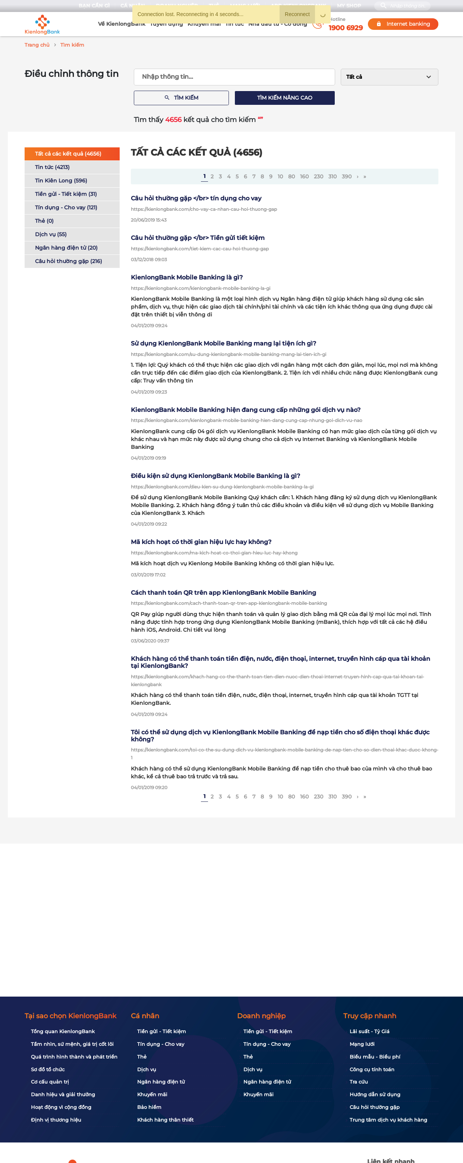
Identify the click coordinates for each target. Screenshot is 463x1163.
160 (304, 175)
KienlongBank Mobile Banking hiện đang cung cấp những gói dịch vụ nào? (245, 408)
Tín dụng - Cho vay (160, 1044)
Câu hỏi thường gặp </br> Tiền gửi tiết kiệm (198, 236)
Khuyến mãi (204, 24)
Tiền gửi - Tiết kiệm (161, 1031)
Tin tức (234, 24)
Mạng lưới (362, 1044)
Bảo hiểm (149, 1107)
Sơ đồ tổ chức (47, 1069)
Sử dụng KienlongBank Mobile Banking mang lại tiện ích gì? (223, 342)
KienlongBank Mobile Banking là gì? (187, 276)
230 (318, 175)
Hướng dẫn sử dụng (375, 1094)
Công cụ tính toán (372, 1069)
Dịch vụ (146, 1069)
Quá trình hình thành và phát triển (74, 1057)
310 (332, 175)
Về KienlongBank (121, 24)
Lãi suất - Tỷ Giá (370, 1031)
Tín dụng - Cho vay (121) (66, 206)
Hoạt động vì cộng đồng (61, 1107)
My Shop (349, 6)
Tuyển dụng (166, 24)
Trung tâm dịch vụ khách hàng (388, 1120)
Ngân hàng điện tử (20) (66, 246)
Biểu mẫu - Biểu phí (375, 1057)
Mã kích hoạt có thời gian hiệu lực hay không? (201, 540)
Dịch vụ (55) (51, 233)
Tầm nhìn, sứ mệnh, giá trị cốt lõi (72, 1044)
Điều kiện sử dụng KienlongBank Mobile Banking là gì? (215, 474)
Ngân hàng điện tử (161, 1082)
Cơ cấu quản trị (50, 1082)
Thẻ (142, 1057)
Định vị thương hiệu (56, 1120)
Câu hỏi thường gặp (375, 1107)
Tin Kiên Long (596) (61, 179)
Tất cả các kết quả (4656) (68, 152)
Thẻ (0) (44, 219)
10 (280, 175)
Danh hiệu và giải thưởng (63, 1094)
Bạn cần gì (94, 6)
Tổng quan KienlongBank (63, 1031)
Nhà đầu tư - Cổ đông (277, 24)
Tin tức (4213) (52, 166)
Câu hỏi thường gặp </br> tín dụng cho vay (196, 197)
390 (347, 175)
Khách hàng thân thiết (165, 1120)
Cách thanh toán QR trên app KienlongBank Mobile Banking (223, 591)
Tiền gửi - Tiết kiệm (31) (66, 193)
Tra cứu (359, 1082)
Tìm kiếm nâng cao (284, 96)
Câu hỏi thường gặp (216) (68, 260)
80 (291, 175)
